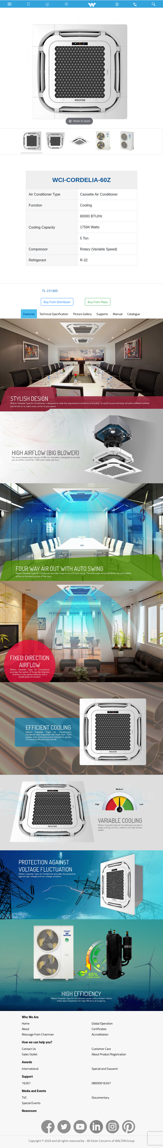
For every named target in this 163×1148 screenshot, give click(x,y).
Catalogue (133, 314)
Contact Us (29, 1048)
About (25, 1029)
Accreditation (100, 1034)
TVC (24, 1097)
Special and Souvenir (105, 1068)
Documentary (100, 1097)
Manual (117, 314)
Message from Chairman (38, 1034)
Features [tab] (29, 314)
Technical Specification (53, 314)
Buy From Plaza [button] (98, 302)
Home (25, 1023)
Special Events (31, 1103)
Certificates (99, 1029)
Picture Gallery (82, 314)
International (30, 1068)
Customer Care (101, 1048)
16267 (26, 1083)
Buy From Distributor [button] (57, 302)
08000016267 (101, 1083)
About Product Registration (109, 1054)
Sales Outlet (29, 1054)
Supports (102, 314)
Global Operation (102, 1023)
